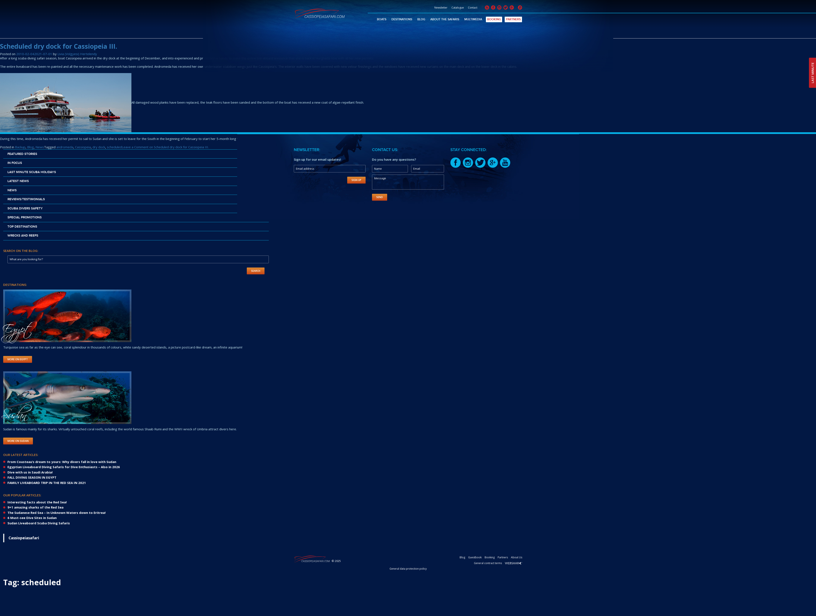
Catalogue (457, 7)
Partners (513, 19)
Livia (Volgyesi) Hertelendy (77, 54)
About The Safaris (444, 19)
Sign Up (356, 180)
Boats (381, 19)
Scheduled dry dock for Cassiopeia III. (58, 46)
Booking (494, 19)
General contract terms (488, 563)
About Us (516, 557)
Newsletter (440, 7)
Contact (472, 7)
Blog (421, 19)
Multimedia (473, 19)
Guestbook (475, 557)
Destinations (401, 19)
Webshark (513, 563)
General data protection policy (408, 568)
